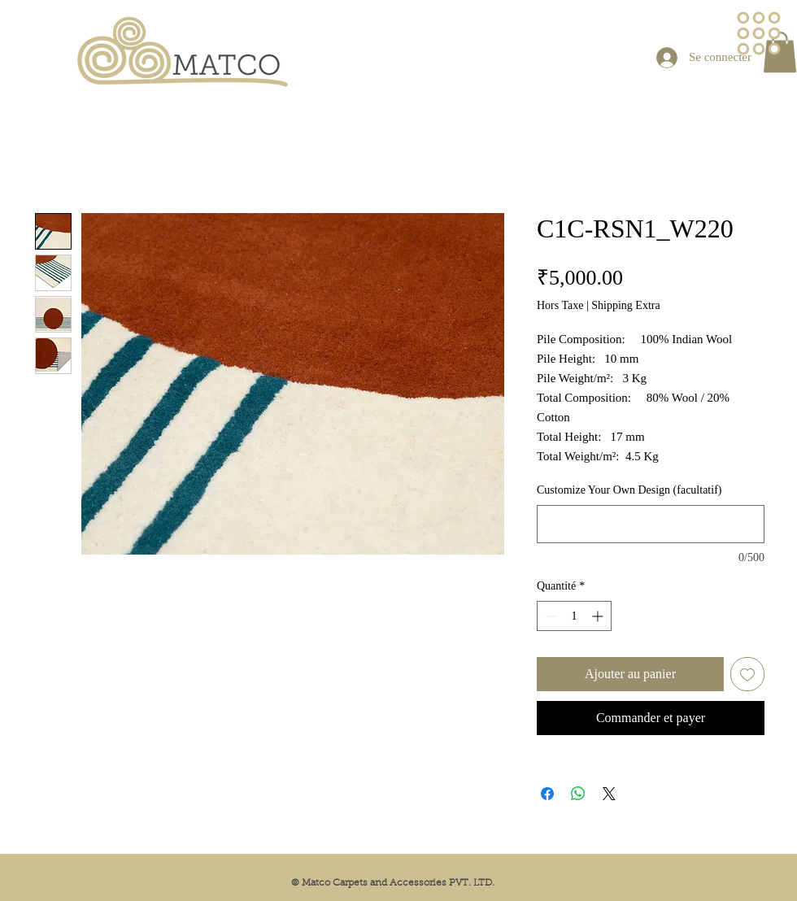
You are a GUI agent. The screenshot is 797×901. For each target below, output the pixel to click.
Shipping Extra (625, 305)
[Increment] (599, 616)
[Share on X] (609, 793)
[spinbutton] (574, 616)
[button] (759, 33)
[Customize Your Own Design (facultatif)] (651, 524)
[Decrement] (549, 616)
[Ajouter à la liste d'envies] (747, 674)
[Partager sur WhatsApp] (578, 793)
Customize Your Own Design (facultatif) (629, 490)
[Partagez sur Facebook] (547, 793)
